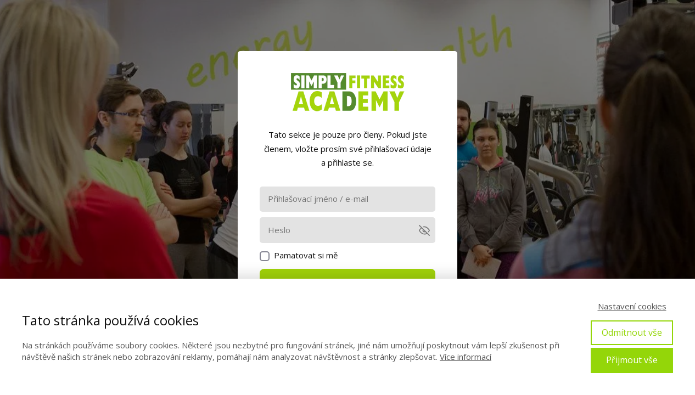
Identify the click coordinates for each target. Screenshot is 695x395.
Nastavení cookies (632, 306)
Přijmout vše (632, 360)
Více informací (465, 356)
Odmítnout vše (632, 332)
